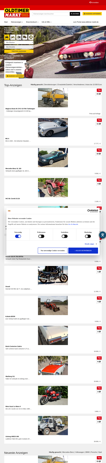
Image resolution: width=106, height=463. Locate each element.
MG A (7, 138)
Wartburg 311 (10, 376)
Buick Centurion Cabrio (14, 346)
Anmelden (94, 2)
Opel (100, 452)
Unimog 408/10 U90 (12, 436)
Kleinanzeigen (17, 22)
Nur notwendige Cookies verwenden (53, 250)
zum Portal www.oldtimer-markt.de (86, 22)
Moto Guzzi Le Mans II (13, 406)
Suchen (75, 14)
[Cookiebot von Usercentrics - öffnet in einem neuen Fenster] (89, 210)
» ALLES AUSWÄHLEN (83, 250)
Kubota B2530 (10, 316)
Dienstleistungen (50, 84)
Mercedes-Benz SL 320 (13, 168)
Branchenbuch (32, 22)
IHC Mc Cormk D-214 (13, 198)
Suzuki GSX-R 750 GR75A (14, 256)
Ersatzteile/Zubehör (65, 84)
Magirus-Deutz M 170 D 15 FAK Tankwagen (20, 108)
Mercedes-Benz (68, 452)
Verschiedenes (78, 84)
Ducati (8, 286)
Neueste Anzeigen (16, 452)
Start (6, 22)
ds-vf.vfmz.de (73, 224)
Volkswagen (79, 452)
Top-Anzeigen (13, 85)
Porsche (94, 452)
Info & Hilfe (46, 22)
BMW (88, 452)
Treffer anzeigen (18, 51)
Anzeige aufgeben (92, 14)
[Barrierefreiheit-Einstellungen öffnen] (102, 235)
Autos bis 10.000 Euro (94, 84)
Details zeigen (89, 244)
